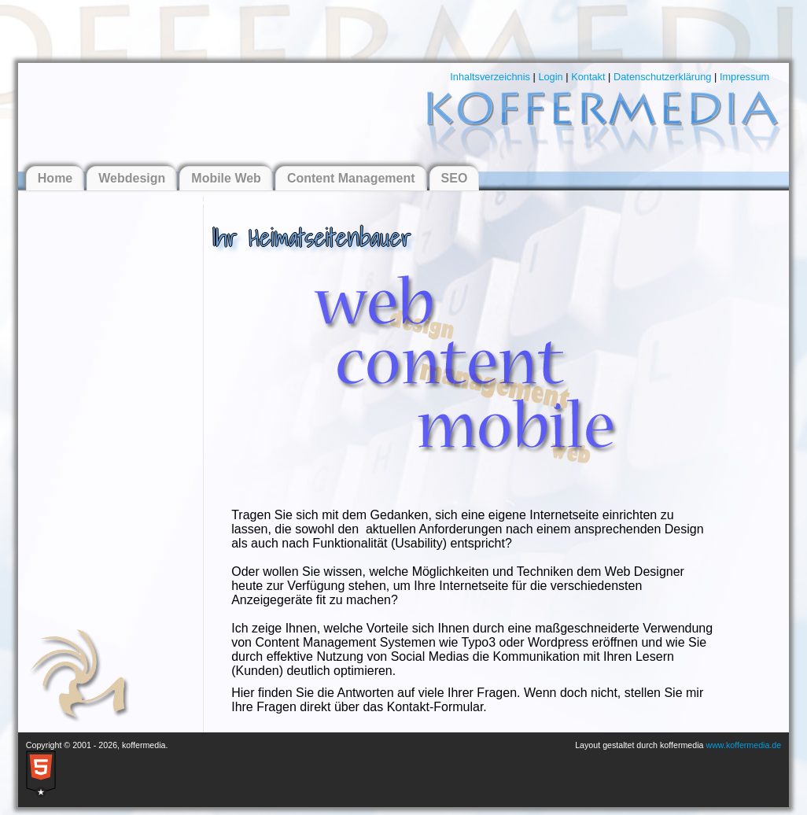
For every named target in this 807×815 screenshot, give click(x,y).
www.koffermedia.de (743, 745)
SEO (454, 178)
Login (550, 77)
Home (55, 178)
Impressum (744, 77)
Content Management (351, 178)
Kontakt (588, 77)
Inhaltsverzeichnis (490, 77)
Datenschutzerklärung (662, 77)
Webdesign (131, 178)
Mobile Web (226, 178)
